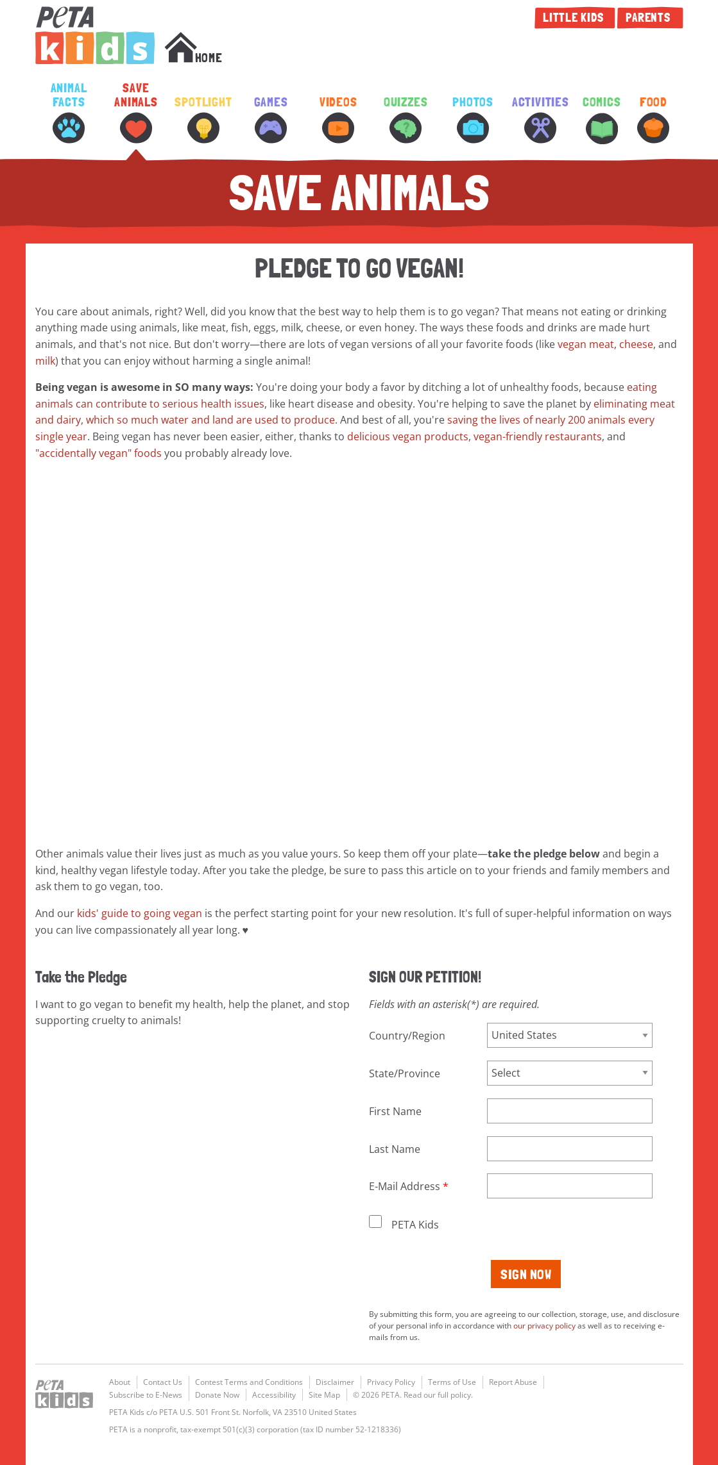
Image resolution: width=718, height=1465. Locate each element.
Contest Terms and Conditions (249, 1382)
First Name (395, 1111)
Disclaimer (335, 1382)
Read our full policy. (438, 1394)
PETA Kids (95, 35)
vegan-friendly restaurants (538, 436)
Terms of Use (452, 1382)
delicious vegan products (407, 436)
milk (45, 361)
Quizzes (406, 119)
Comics (602, 119)
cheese (636, 344)
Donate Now (217, 1394)
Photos (472, 119)
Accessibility (274, 1394)
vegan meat (586, 344)
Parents (649, 17)
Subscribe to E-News (145, 1394)
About (119, 1382)
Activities (540, 119)
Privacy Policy (391, 1382)
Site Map (324, 1394)
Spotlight (203, 119)
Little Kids (574, 17)
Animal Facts (69, 112)
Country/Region (407, 1036)
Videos (338, 119)
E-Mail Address (404, 1186)
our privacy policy (544, 1325)
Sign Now (525, 1274)
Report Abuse (513, 1382)
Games (271, 119)
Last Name (394, 1149)
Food (653, 119)
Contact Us (162, 1382)
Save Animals (136, 112)
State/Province (404, 1073)
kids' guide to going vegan (139, 913)
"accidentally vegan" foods (98, 453)
